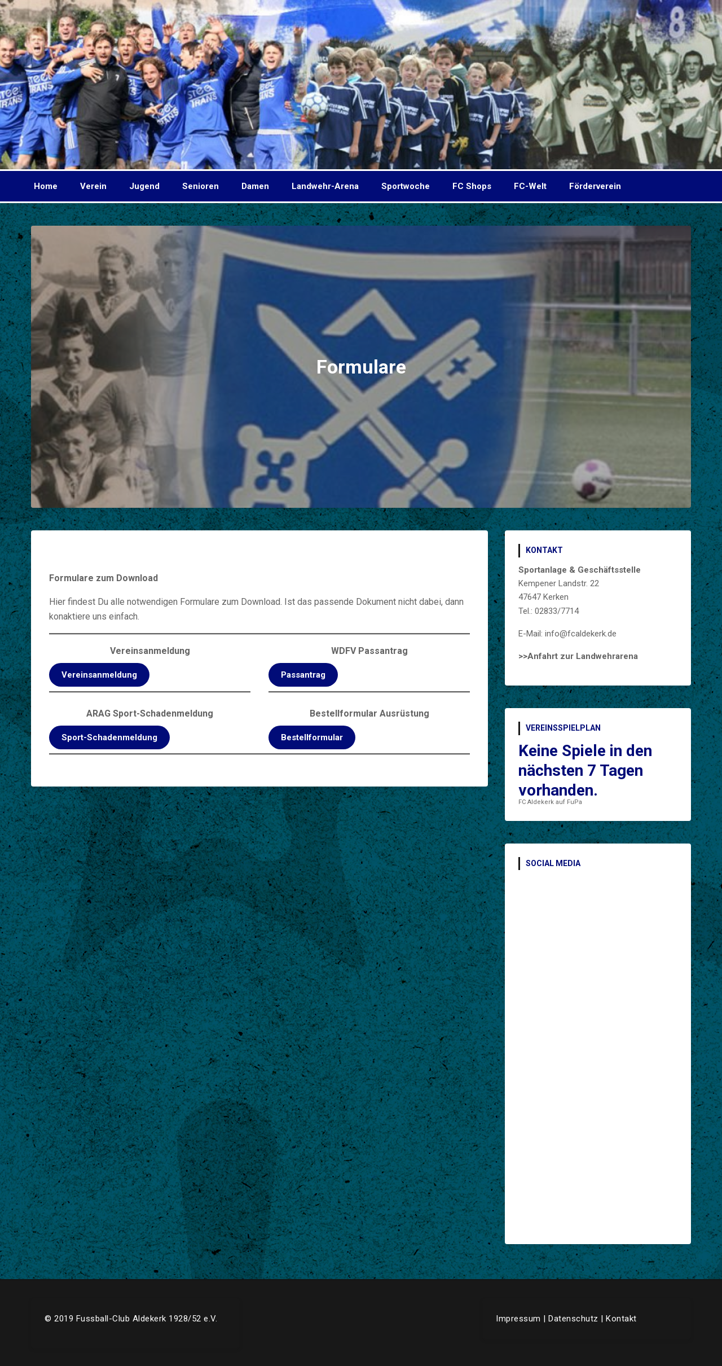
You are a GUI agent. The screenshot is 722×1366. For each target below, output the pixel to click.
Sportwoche (405, 186)
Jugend (144, 186)
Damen (255, 186)
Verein (93, 186)
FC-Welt (530, 186)
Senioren (200, 186)
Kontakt (621, 1319)
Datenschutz (573, 1319)
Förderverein (595, 186)
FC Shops (471, 186)
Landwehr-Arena (325, 186)
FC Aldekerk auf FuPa (550, 802)
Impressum (518, 1319)
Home (46, 186)
